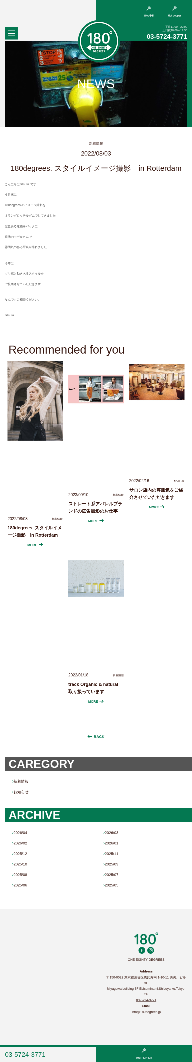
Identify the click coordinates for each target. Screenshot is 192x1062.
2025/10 (19, 864)
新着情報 (20, 781)
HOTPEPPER (144, 1053)
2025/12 (19, 853)
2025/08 (19, 874)
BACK (96, 736)
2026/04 (19, 832)
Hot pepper (174, 11)
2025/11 (111, 853)
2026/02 (19, 843)
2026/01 (111, 843)
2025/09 (111, 864)
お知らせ (20, 792)
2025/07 (111, 874)
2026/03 (111, 832)
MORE (35, 545)
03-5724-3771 (167, 36)
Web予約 (149, 11)
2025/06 (19, 885)
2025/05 (111, 885)
